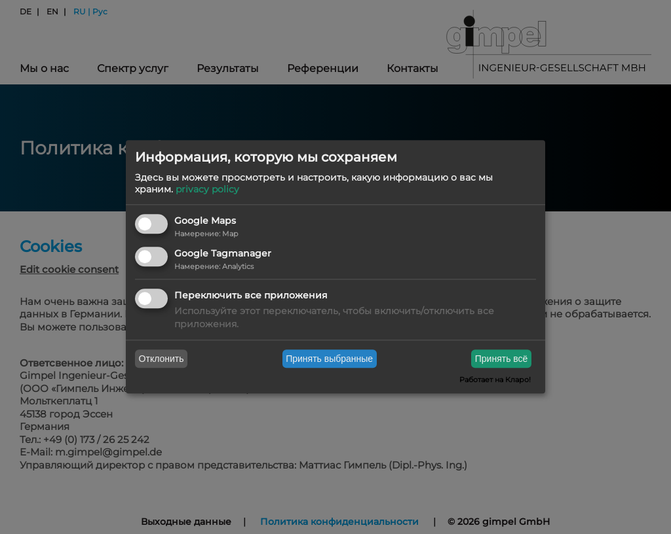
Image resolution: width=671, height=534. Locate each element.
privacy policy (207, 189)
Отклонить (161, 358)
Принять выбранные (329, 358)
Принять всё (501, 358)
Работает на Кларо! (495, 380)
